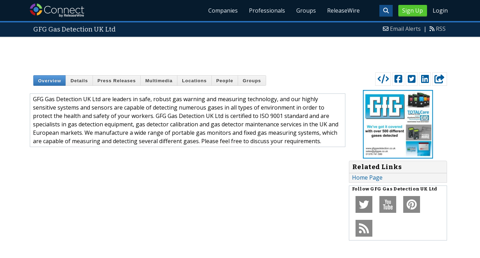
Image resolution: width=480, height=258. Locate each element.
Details (79, 80)
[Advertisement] (240, 53)
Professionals (267, 10)
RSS (441, 29)
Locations (194, 80)
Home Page (367, 177)
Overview (49, 80)
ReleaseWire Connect (57, 10)
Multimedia (159, 80)
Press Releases (116, 80)
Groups (306, 10)
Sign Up (412, 10)
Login (440, 10)
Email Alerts (405, 29)
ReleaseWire (343, 10)
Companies (223, 10)
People (225, 80)
